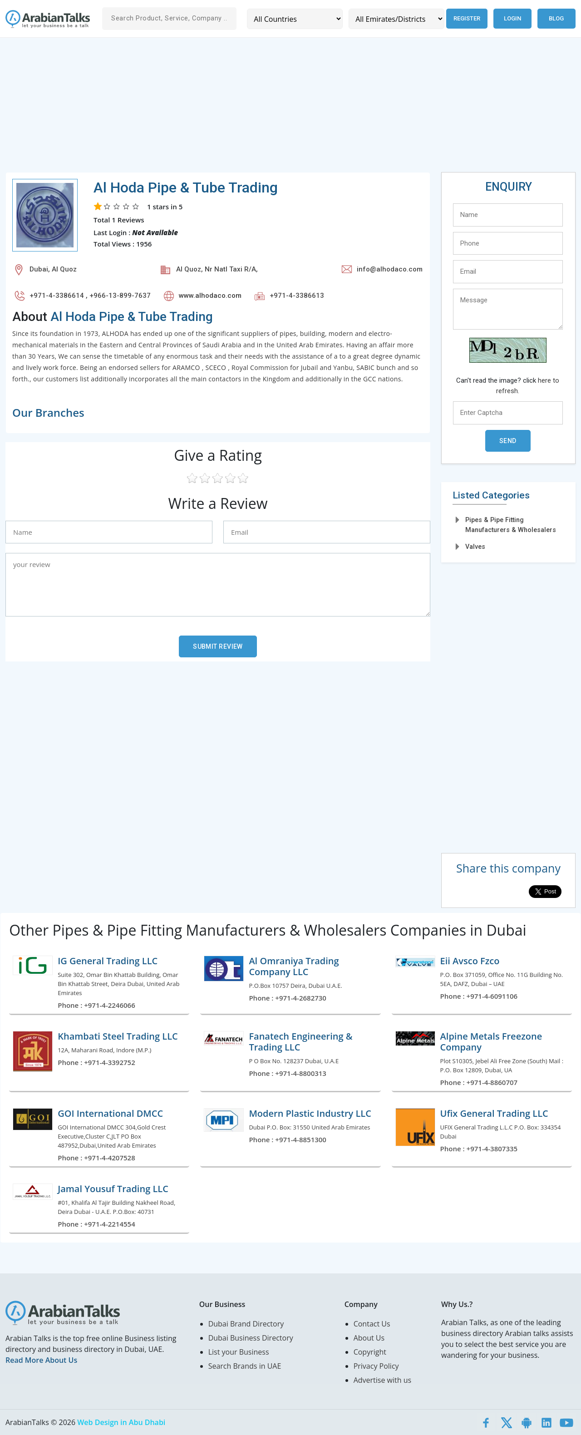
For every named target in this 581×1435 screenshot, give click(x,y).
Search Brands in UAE (244, 1366)
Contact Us (372, 1324)
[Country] (294, 19)
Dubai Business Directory (250, 1338)
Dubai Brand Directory (246, 1324)
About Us (369, 1338)
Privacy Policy (376, 1366)
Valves (475, 546)
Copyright (370, 1352)
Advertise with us (382, 1380)
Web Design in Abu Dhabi (121, 1422)
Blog (556, 18)
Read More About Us (41, 1360)
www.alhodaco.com (210, 295)
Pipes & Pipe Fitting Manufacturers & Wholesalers (510, 524)
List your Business (238, 1352)
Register (466, 18)
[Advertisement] (277, 108)
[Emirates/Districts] (396, 19)
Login (512, 18)
